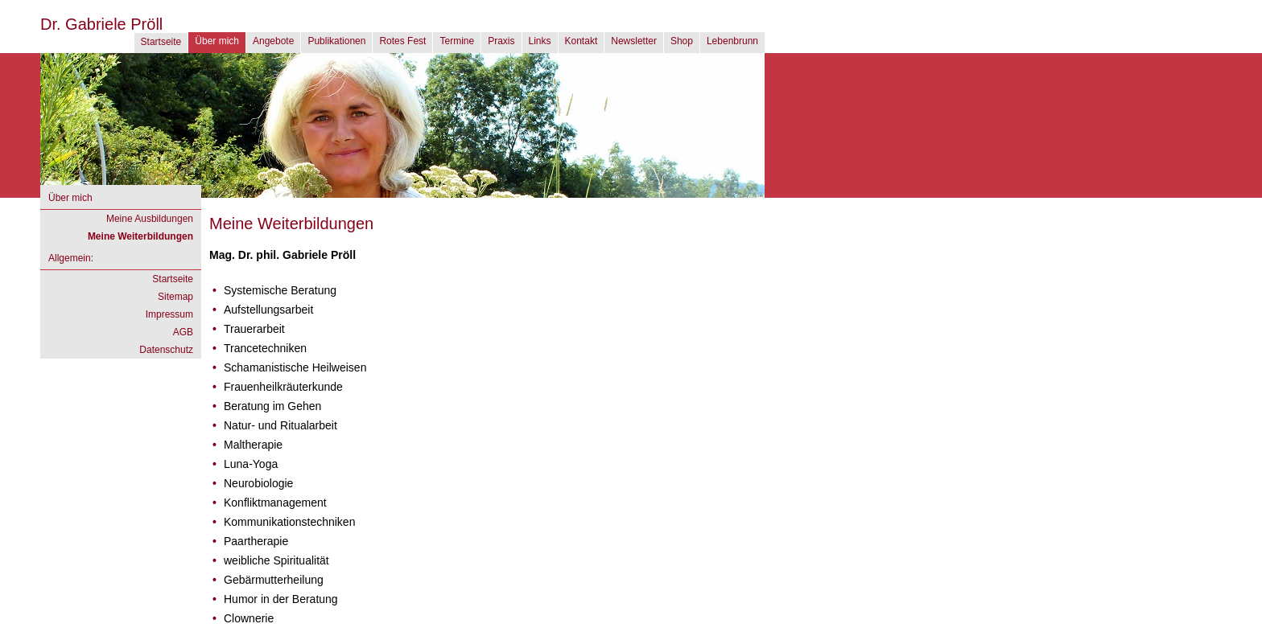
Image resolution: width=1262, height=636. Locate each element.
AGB (183, 332)
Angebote (273, 41)
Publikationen (336, 41)
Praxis (501, 41)
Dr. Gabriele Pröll (101, 24)
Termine (456, 41)
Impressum (169, 314)
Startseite (161, 41)
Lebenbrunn (732, 41)
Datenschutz (166, 349)
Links (540, 41)
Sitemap (175, 296)
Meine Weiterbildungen (140, 236)
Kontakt (581, 41)
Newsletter (634, 41)
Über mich (217, 41)
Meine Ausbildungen (149, 218)
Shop (681, 41)
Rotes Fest (402, 41)
